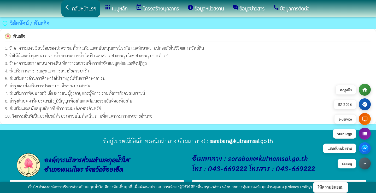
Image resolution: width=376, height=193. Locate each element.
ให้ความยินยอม (331, 187)
